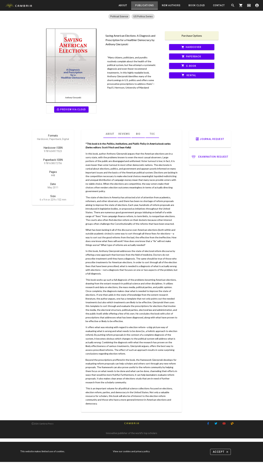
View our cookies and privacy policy (131, 451)
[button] (119, 16)
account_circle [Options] (257, 5)
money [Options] (249, 5)
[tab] (123, 5)
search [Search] (233, 5)
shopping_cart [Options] (241, 5)
